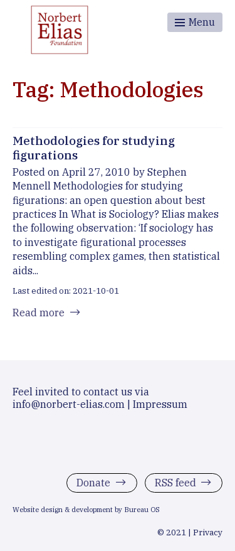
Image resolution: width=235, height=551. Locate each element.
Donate (93, 482)
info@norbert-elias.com (69, 404)
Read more (39, 312)
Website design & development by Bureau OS (86, 509)
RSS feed (175, 482)
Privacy (207, 532)
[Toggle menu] (194, 22)
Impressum (160, 404)
